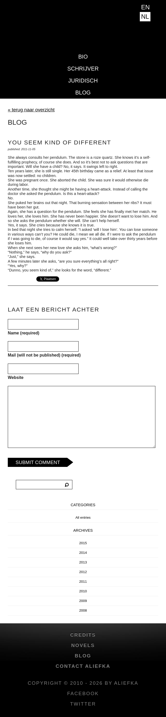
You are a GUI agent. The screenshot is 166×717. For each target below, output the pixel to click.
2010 (83, 591)
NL (145, 16)
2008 (83, 610)
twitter (83, 704)
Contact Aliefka (83, 666)
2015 (83, 543)
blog (83, 93)
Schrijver (83, 69)
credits (83, 635)
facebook (83, 693)
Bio (83, 57)
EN (145, 7)
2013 (83, 562)
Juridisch (83, 81)
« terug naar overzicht (31, 109)
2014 (83, 553)
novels (83, 645)
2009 (83, 601)
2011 (83, 581)
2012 (83, 572)
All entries (83, 517)
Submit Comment (38, 462)
